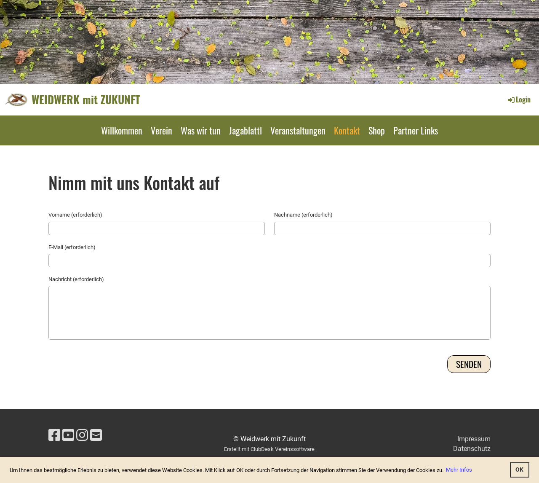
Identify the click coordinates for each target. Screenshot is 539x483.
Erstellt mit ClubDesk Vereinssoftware (269, 449)
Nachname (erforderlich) (303, 215)
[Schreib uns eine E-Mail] (96, 435)
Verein (161, 130)
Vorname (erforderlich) (75, 215)
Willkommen (121, 130)
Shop (376, 130)
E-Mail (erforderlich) (72, 247)
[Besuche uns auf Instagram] (82, 435)
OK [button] (519, 469)
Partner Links (415, 130)
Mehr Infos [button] (459, 470)
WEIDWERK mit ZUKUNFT (86, 99)
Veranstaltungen (298, 130)
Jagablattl (245, 130)
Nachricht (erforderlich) (76, 279)
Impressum (474, 439)
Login (519, 99)
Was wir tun (201, 130)
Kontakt (347, 130)
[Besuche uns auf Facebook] (54, 435)
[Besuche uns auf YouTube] (68, 435)
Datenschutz (472, 449)
